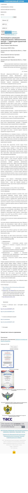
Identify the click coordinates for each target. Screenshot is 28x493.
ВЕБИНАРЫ (3, 12)
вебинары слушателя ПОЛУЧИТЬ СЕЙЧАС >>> (11, 33)
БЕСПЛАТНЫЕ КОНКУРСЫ (21, 430)
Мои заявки (14, 347)
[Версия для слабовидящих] (14, 452)
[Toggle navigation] (5, 20)
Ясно (23, 427)
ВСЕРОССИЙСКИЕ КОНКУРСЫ (8, 9)
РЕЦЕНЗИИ (18, 432)
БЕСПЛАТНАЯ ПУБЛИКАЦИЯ (8, 430)
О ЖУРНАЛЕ (4, 4)
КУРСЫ (2, 14)
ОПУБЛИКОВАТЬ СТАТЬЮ (7, 7)
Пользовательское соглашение (11, 436)
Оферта (19, 437)
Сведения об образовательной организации (14, 434)
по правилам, (17, 423)
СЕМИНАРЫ (6, 432)
